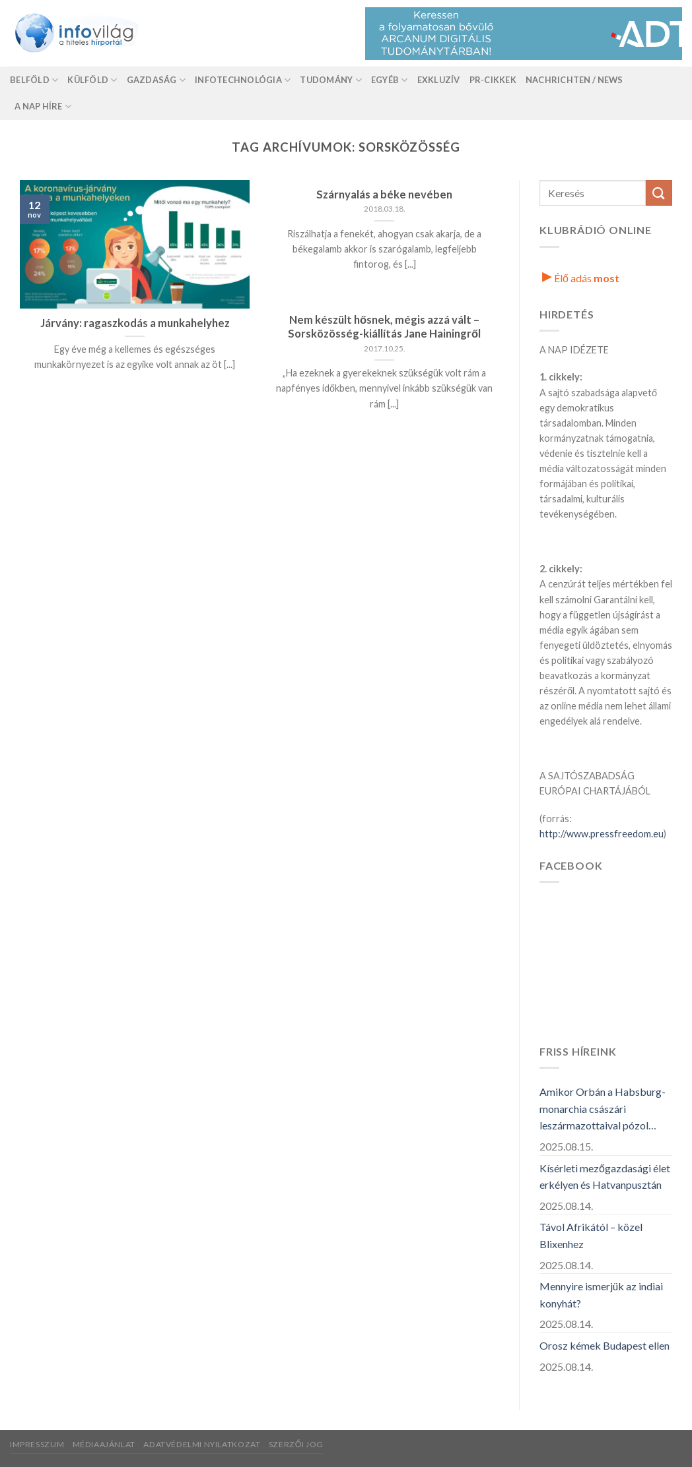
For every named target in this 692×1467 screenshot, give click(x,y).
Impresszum (37, 1444)
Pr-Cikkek (492, 80)
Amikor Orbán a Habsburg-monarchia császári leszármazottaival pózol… (602, 1108)
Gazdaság (156, 80)
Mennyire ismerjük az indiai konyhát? (601, 1294)
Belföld (34, 80)
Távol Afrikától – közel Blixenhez (590, 1235)
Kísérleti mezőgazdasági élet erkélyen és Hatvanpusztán (604, 1176)
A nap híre (43, 106)
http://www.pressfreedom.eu (601, 833)
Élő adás (580, 278)
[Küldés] (659, 193)
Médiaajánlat (104, 1444)
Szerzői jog (296, 1444)
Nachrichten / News (574, 80)
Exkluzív (438, 80)
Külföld (92, 80)
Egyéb (389, 80)
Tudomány (331, 80)
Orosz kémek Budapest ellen (604, 1345)
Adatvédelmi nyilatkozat (201, 1444)
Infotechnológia (243, 80)
